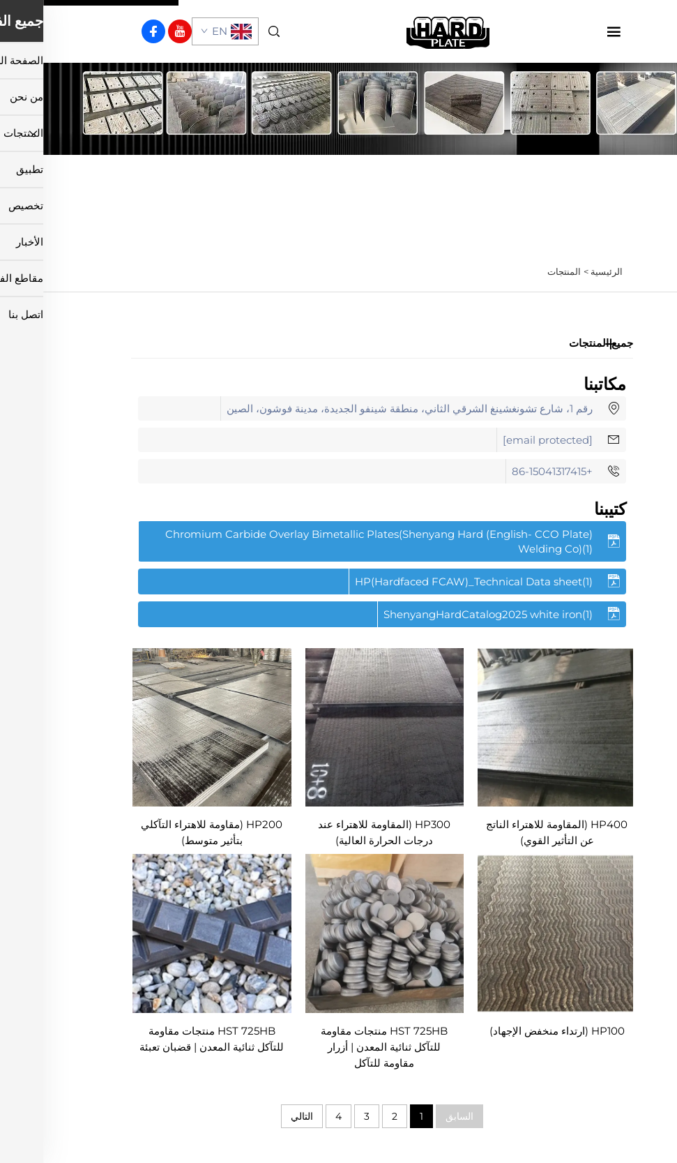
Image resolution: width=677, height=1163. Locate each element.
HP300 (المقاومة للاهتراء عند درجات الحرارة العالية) (341, 832)
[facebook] (110, 31)
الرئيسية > (559, 271)
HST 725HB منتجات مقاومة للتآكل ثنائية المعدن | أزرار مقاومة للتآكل (340, 1047)
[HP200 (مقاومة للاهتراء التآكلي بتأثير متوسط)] (168, 726)
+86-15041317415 (509, 471)
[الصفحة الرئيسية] (404, 30)
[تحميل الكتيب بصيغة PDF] (339, 541)
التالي (259, 1116)
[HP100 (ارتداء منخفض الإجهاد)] (513, 932)
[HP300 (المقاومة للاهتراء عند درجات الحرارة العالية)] (341, 726)
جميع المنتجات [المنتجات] (558, 343)
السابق (416, 1116)
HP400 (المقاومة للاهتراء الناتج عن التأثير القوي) (513, 832)
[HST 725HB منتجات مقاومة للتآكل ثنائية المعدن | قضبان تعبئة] (168, 932)
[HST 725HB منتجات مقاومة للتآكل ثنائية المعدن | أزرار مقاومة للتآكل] (341, 932)
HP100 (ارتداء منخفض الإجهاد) (513, 1030)
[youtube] (137, 31)
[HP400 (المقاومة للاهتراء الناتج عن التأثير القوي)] (513, 726)
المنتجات (521, 271)
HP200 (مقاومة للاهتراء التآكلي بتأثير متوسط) (168, 832)
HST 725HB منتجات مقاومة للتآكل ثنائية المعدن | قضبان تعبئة (168, 1038)
